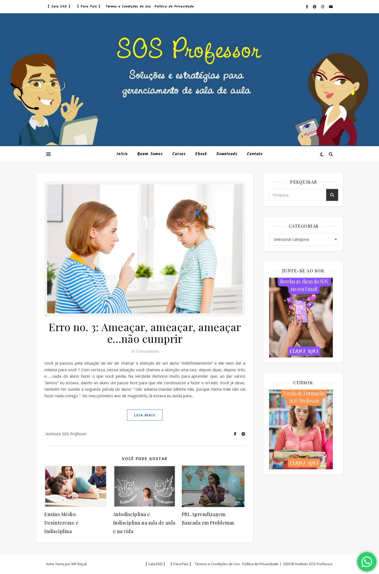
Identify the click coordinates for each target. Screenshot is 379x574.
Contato (254, 154)
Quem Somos (150, 154)
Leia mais (145, 415)
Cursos (179, 154)
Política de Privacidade (174, 6)
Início (122, 154)
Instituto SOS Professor (66, 433)
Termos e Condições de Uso (128, 6)
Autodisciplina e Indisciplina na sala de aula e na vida (144, 522)
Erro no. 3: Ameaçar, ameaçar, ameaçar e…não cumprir (145, 332)
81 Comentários (145, 351)
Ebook (201, 154)
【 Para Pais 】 (89, 6)
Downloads (226, 154)
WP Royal (79, 564)
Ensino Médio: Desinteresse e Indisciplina (61, 522)
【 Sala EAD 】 (59, 6)
